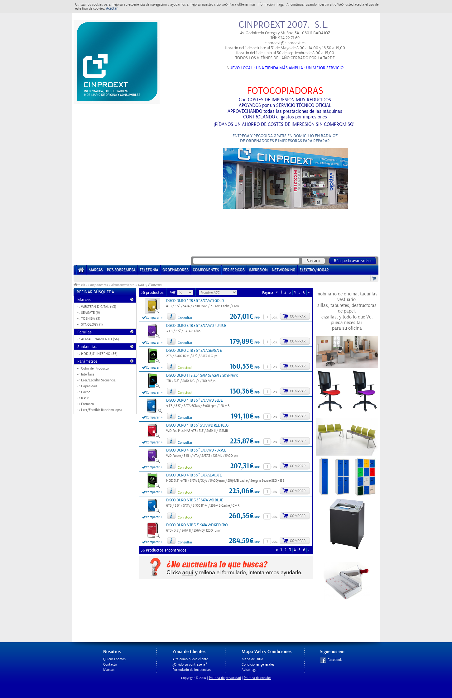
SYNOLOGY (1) (92, 325)
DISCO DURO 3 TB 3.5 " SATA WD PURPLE (196, 325)
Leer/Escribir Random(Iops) (101, 410)
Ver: (173, 292)
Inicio (80, 285)
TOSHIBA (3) (90, 319)
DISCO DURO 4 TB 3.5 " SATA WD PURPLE (196, 450)
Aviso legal (249, 670)
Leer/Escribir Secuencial (99, 380)
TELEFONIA (149, 270)
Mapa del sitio (252, 659)
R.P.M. (85, 398)
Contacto (110, 664)
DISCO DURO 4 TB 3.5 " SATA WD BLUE (194, 400)
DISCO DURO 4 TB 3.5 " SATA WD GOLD (195, 301)
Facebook (331, 660)
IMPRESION (258, 270)
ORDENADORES (175, 270)
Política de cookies (257, 678)
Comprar (297, 316)
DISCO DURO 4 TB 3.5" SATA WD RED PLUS (197, 425)
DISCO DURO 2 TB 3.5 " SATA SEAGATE (194, 350)
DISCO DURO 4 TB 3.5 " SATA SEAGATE (194, 475)
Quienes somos (114, 659)
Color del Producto (95, 368)
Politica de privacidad (225, 678)
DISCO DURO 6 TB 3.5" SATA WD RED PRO (197, 525)
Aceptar (112, 9)
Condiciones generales (258, 664)
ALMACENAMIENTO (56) (100, 339)
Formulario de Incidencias (191, 670)
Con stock (185, 368)
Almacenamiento (122, 285)
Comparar (153, 318)
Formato (87, 404)
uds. (275, 317)
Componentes (98, 285)
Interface (87, 374)
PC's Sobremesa (121, 270)
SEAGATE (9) (90, 313)
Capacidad (89, 386)
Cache (85, 392)
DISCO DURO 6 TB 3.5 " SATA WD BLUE (194, 500)
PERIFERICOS (233, 270)
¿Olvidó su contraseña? (189, 664)
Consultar (185, 318)
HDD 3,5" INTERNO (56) (99, 354)
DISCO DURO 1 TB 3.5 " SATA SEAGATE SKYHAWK (202, 375)
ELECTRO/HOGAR (314, 270)
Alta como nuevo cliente (190, 659)
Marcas (96, 270)
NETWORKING (283, 270)
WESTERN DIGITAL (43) (98, 307)
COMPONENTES (206, 270)
